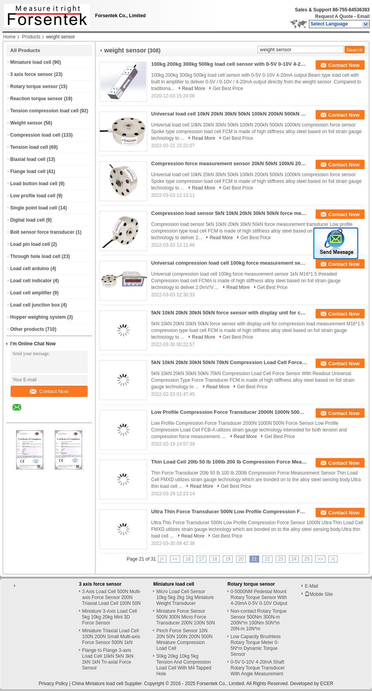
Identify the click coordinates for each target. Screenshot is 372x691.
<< (175, 559)
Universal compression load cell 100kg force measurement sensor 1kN (229, 263)
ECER (326, 683)
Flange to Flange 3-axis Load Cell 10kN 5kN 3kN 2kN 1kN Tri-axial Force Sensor (108, 659)
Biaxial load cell (27, 159)
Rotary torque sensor (34, 86)
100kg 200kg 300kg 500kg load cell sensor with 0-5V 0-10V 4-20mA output (229, 64)
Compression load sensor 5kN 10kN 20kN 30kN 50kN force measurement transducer (229, 213)
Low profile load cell (32, 195)
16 (188, 559)
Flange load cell (27, 171)
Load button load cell (34, 183)
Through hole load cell (35, 256)
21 (254, 559)
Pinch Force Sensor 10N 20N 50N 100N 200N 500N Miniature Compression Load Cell (184, 639)
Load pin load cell (30, 244)
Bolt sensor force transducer (42, 232)
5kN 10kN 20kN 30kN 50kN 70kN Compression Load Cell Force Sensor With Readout (229, 362)
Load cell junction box (35, 305)
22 (267, 559)
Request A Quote (334, 16)
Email (363, 16)
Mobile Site (318, 594)
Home (9, 37)
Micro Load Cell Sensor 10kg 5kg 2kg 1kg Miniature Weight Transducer (185, 597)
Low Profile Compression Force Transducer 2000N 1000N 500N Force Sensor (229, 412)
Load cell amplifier (30, 293)
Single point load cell (33, 208)
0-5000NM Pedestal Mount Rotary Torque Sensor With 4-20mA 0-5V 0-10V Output (259, 597)
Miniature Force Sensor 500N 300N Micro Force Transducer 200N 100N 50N (185, 617)
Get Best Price (228, 88)
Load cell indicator (31, 280)
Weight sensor (26, 123)
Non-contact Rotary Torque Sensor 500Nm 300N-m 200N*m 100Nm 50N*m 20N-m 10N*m (259, 619)
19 (227, 559)
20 (241, 559)
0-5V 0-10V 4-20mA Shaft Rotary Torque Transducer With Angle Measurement (258, 668)
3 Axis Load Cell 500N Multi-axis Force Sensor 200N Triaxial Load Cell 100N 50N (111, 597)
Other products (27, 329)
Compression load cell (35, 135)
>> (320, 559)
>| (333, 559)
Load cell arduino (29, 268)
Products (31, 37)
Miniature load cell (30, 62)
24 (293, 559)
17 (201, 559)
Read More (193, 88)
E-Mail (311, 586)
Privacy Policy (53, 683)
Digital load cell (27, 220)
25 (306, 559)
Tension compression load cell (44, 111)
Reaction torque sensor (36, 98)
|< (162, 559)
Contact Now (49, 391)
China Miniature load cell (97, 683)
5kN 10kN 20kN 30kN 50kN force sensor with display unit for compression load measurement (229, 313)
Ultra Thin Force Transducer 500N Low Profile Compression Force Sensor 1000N (229, 511)
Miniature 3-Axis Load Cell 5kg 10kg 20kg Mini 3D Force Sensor (109, 617)
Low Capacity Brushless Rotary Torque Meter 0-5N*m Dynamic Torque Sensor (256, 645)
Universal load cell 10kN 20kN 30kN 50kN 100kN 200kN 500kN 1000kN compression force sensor (229, 114)
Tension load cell (29, 147)
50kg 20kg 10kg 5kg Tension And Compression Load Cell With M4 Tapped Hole (183, 665)
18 (214, 559)
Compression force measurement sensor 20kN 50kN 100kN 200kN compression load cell (229, 163)
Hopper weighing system (38, 317)
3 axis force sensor (31, 74)
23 (280, 559)
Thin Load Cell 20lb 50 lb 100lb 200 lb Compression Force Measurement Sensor (229, 462)
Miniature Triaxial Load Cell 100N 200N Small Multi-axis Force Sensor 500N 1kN (111, 636)
